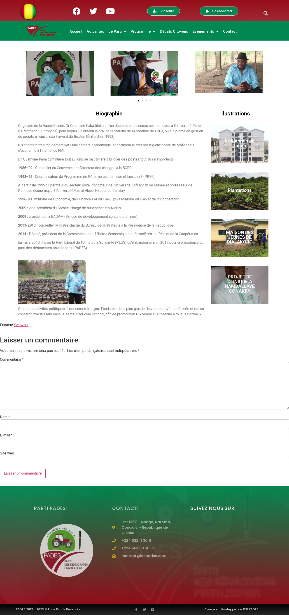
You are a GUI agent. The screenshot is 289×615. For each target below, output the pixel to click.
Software (21, 325)
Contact (230, 31)
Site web (7, 453)
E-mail (6, 435)
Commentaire (11, 359)
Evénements (206, 32)
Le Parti (117, 32)
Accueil (76, 31)
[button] (266, 13)
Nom (5, 417)
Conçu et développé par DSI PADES (231, 609)
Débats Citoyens (174, 31)
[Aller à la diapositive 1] (138, 100)
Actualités (95, 31)
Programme (143, 32)
